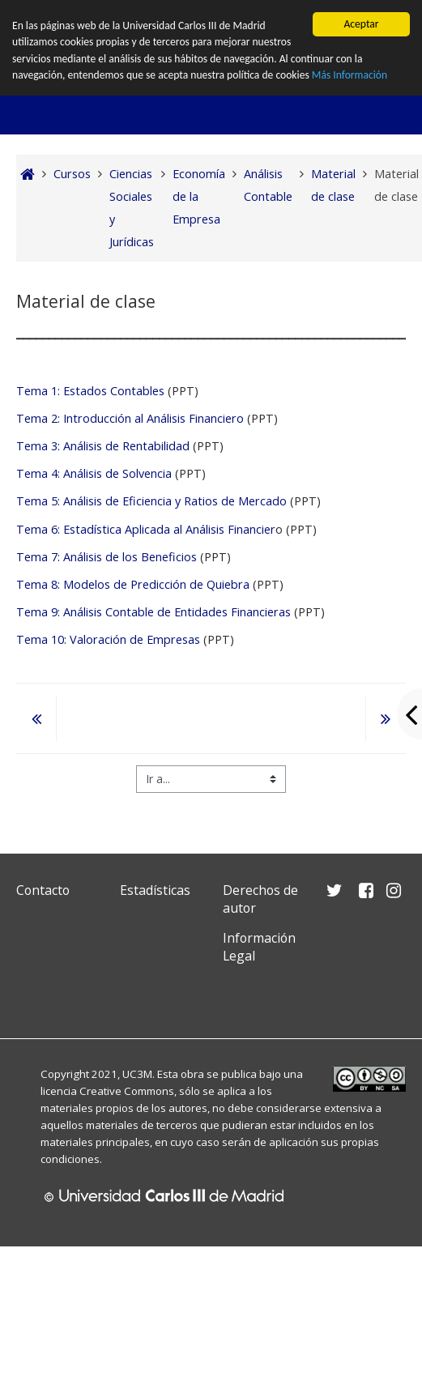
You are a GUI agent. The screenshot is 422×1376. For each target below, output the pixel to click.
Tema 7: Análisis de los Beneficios (108, 556)
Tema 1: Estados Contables (90, 390)
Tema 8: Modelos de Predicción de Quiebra (132, 584)
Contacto (43, 890)
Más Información (349, 75)
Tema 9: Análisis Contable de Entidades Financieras (153, 612)
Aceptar (360, 24)
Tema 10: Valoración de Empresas (108, 639)
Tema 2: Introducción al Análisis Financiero (130, 418)
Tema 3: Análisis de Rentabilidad (104, 446)
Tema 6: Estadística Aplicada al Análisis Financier (145, 529)
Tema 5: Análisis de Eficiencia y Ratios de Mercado (151, 501)
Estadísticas (155, 890)
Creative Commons (126, 1091)
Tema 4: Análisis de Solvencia (94, 473)
